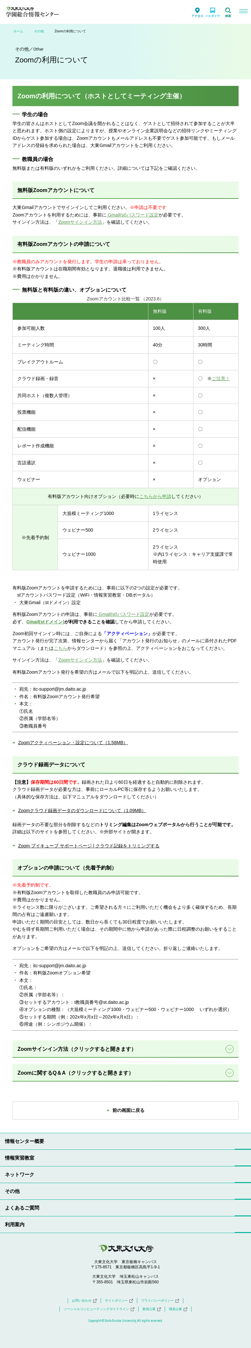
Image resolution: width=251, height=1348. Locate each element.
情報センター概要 (24, 1141)
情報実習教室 (19, 1158)
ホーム (18, 31)
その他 (39, 31)
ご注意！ (221, 378)
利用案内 (15, 1224)
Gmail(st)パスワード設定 (123, 614)
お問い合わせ (84, 1301)
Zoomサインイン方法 (80, 660)
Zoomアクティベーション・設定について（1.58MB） (73, 742)
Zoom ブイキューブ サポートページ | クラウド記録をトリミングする (88, 845)
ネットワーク (19, 1174)
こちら (60, 648)
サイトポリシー (119, 1301)
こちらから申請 (155, 496)
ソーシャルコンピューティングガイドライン (99, 1309)
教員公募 (151, 1309)
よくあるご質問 (22, 1208)
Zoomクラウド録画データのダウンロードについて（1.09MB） (82, 810)
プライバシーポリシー (160, 1301)
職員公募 (178, 1309)
